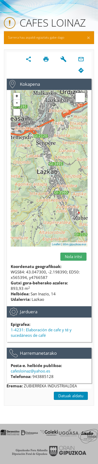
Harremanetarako (38, 353)
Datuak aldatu (70, 395)
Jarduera (28, 312)
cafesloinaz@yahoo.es (30, 371)
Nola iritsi (73, 256)
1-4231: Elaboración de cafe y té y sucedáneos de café (41, 332)
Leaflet (56, 244)
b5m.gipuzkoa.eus (74, 244)
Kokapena (30, 84)
